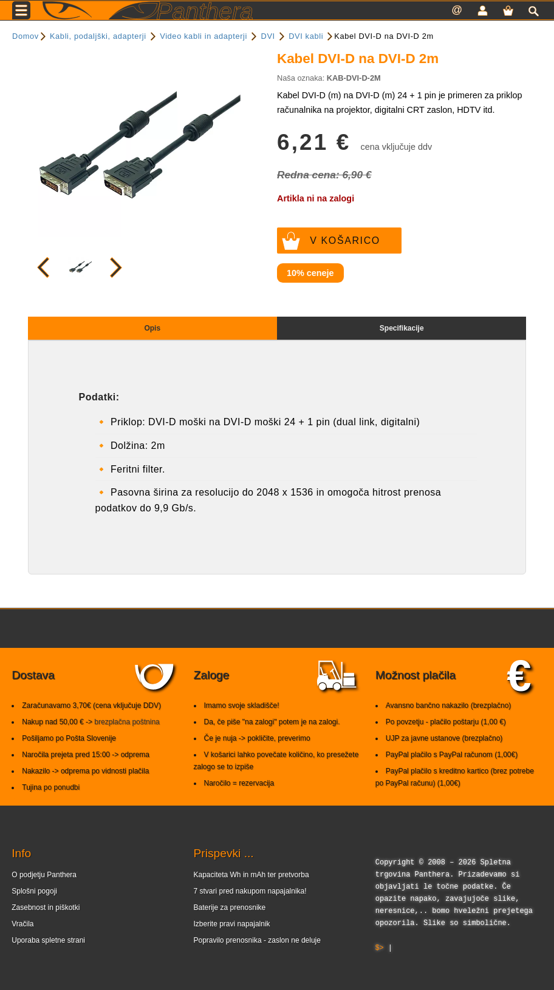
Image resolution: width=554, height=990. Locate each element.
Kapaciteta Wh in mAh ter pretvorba (251, 874)
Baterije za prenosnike (230, 907)
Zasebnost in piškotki (46, 907)
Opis (152, 328)
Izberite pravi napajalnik (232, 924)
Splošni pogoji (34, 891)
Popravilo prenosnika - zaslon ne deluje (257, 940)
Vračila (22, 924)
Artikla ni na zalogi (315, 198)
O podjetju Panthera (44, 874)
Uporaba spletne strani (48, 940)
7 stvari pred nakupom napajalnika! (250, 891)
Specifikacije (402, 328)
